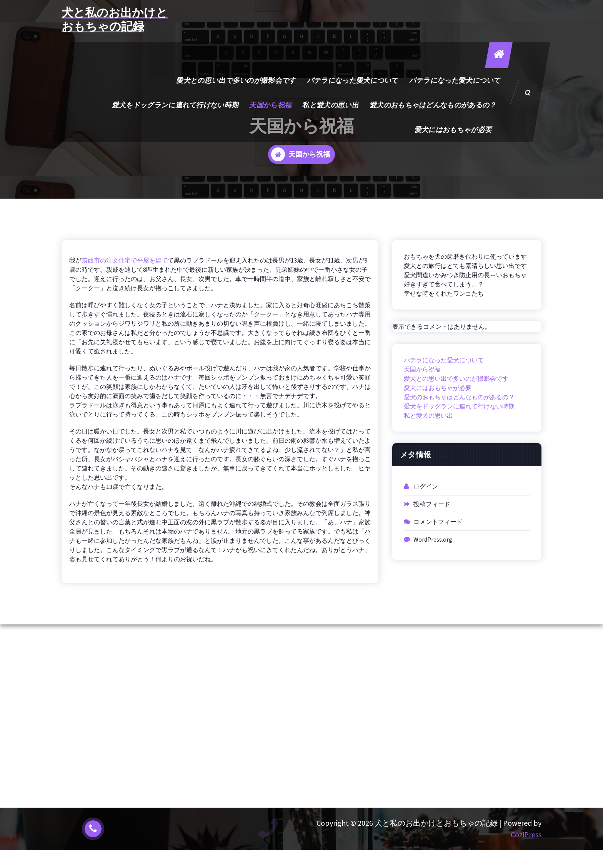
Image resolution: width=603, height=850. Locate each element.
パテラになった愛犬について (353, 80)
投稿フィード (431, 504)
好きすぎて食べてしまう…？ (444, 284)
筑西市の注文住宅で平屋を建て (125, 260)
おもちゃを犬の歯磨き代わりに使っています (465, 256)
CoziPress (526, 834)
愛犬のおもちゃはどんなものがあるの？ (433, 104)
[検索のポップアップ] (528, 92)
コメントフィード (438, 521)
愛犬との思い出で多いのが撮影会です (236, 80)
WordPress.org (432, 539)
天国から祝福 (271, 104)
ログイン (425, 486)
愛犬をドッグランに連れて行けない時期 (176, 104)
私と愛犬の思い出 (331, 104)
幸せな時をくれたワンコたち (444, 293)
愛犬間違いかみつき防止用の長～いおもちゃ (465, 275)
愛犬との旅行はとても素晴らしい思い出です (465, 265)
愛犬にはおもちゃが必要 (453, 129)
